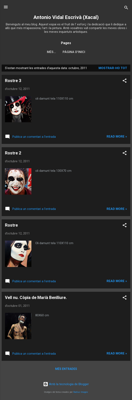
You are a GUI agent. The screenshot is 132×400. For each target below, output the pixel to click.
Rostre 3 (13, 80)
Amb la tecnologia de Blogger (66, 384)
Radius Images (80, 392)
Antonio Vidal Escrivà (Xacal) (66, 17)
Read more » (117, 136)
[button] (124, 81)
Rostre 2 (13, 153)
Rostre (11, 225)
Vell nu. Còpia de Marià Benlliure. (36, 297)
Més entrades (66, 369)
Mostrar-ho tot (113, 68)
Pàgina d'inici (66, 52)
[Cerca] (126, 8)
